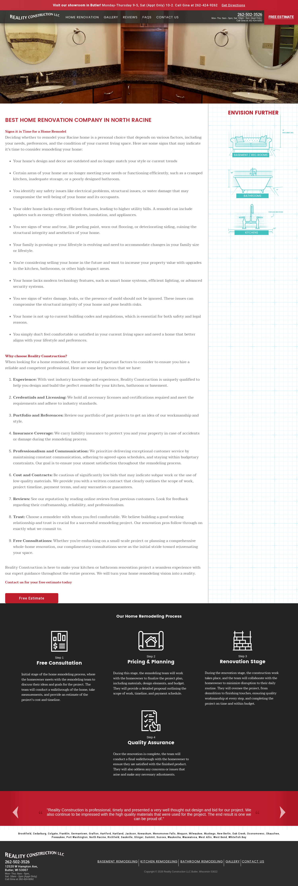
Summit (150, 837)
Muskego (210, 833)
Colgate (53, 833)
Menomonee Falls (164, 833)
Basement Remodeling (117, 861)
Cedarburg (39, 833)
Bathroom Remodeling (201, 861)
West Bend (220, 837)
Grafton (94, 833)
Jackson (130, 833)
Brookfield (24, 833)
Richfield (113, 837)
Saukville (127, 837)
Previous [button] (15, 812)
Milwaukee (196, 833)
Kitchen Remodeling (158, 861)
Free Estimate (31, 598)
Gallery (111, 17)
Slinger (138, 837)
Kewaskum (144, 833)
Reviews (130, 17)
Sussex (161, 837)
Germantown (79, 833)
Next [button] (283, 812)
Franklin (64, 833)
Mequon (182, 833)
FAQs (146, 17)
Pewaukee (58, 837)
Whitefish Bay (237, 837)
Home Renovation (82, 17)
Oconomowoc (256, 833)
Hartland (118, 833)
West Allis (205, 837)
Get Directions (233, 5)
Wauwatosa (189, 837)
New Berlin (224, 833)
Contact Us (167, 17)
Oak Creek (238, 833)
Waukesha (174, 837)
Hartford (105, 833)
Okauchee (272, 833)
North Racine (97, 837)
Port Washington (77, 837)
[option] (149, 808)
